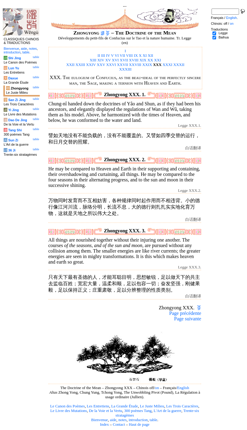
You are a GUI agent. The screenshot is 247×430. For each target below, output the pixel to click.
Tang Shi (15, 130)
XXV (101, 65)
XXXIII (125, 69)
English (183, 388)
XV (108, 60)
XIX (142, 60)
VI (117, 55)
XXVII (122, 65)
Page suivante (187, 318)
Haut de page (139, 424)
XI (145, 55)
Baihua (224, 37)
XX (150, 60)
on (157, 388)
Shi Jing (14, 58)
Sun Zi (13, 140)
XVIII (133, 60)
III (103, 55)
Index (104, 424)
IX (136, 55)
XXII (70, 65)
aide (113, 420)
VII (122, 55)
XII (150, 55)
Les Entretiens (98, 406)
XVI (115, 60)
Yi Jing (13, 110)
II (99, 55)
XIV (101, 60)
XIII (93, 60)
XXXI (167, 65)
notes (122, 420)
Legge (223, 33)
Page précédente (185, 313)
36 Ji (12, 150)
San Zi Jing (17, 100)
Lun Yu (13, 68)
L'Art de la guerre (167, 411)
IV (108, 55)
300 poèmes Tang (138, 411)
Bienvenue (99, 420)
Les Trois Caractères (182, 406)
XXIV (91, 65)
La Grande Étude (124, 406)
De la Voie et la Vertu (105, 411)
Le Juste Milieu (152, 406)
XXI (157, 60)
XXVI (111, 65)
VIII (129, 55)
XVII (124, 60)
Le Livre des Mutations (68, 411)
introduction (138, 420)
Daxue (13, 78)
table (153, 420)
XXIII (80, 65)
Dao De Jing (17, 120)
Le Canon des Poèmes (67, 406)
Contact (119, 424)
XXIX (147, 65)
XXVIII (135, 65)
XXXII (178, 65)
